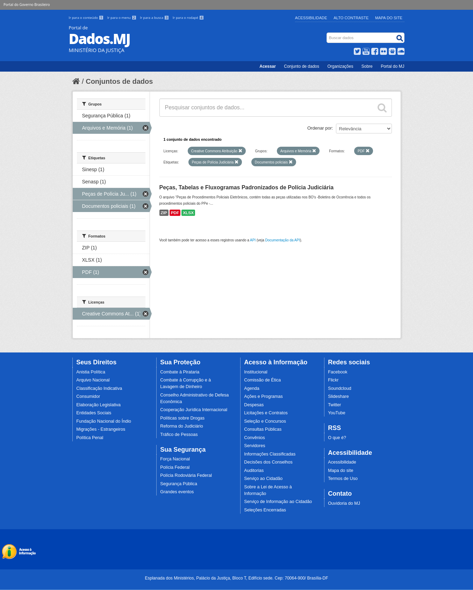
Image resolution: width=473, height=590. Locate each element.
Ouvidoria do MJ (344, 503)
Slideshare (338, 396)
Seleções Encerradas (265, 510)
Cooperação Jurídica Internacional (193, 409)
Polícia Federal (174, 467)
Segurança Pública (178, 483)
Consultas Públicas (262, 429)
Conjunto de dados (301, 66)
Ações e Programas (263, 396)
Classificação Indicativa (99, 388)
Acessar (267, 66)
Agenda (251, 388)
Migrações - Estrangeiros (100, 429)
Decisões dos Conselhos (268, 462)
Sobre (367, 66)
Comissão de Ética (262, 380)
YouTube (336, 412)
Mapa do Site (388, 18)
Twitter (334, 404)
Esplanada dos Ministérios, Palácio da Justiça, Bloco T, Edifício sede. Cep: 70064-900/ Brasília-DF (236, 578)
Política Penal (89, 437)
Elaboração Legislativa (98, 404)
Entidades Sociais (93, 412)
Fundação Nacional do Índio (103, 421)
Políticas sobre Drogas (182, 418)
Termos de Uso (343, 478)
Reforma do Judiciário (181, 426)
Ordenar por (319, 128)
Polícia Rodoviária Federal (186, 475)
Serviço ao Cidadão (263, 478)
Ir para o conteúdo (87, 17)
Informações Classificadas (269, 454)
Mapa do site (340, 470)
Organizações (340, 66)
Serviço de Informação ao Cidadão (278, 501)
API (253, 240)
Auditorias (254, 470)
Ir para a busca (155, 17)
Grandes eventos (177, 491)
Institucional (255, 372)
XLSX (188, 212)
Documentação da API (282, 240)
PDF (175, 212)
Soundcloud (339, 388)
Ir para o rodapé (188, 17)
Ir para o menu (122, 17)
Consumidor (88, 396)
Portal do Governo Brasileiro (26, 4)
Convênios (254, 437)
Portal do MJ (392, 66)
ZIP (164, 212)
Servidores (254, 445)
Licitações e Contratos (266, 412)
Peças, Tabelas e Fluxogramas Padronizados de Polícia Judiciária (246, 187)
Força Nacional (175, 459)
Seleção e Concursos (265, 421)
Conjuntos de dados (119, 81)
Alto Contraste (351, 18)
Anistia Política (90, 372)
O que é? (337, 437)
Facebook (337, 372)
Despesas (254, 404)
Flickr (333, 380)
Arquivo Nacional (92, 380)
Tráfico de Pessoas (179, 434)
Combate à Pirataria (179, 372)
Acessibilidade (311, 18)
